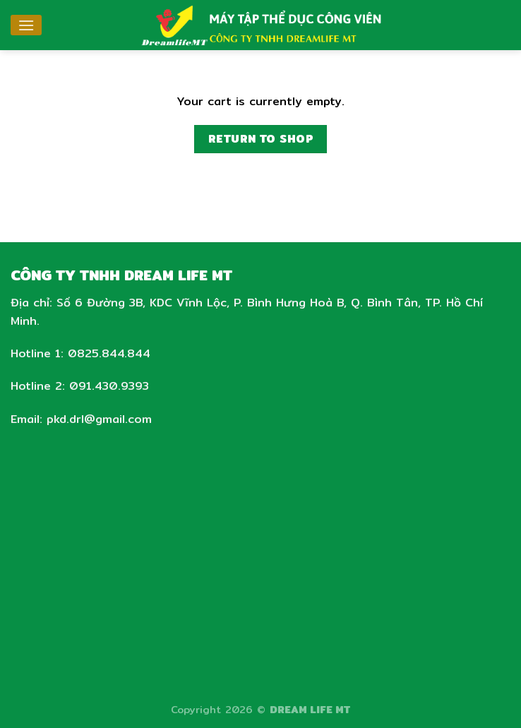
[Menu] (26, 25)
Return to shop (260, 139)
